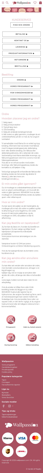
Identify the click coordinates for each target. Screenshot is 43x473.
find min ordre (21, 25)
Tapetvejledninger (9, 414)
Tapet (4, 380)
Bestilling (21, 66)
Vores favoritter (8, 397)
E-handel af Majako (33, 469)
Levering (22, 47)
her (8, 176)
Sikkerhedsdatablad (9, 417)
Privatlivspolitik (8, 370)
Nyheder (5, 393)
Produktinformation (21, 53)
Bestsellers (6, 395)
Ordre (21, 80)
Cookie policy (7, 372)
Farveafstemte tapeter (11, 385)
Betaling (22, 34)
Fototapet (6, 382)
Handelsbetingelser (9, 367)
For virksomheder (21, 92)
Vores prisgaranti (21, 86)
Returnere (21, 59)
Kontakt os (21, 40)
